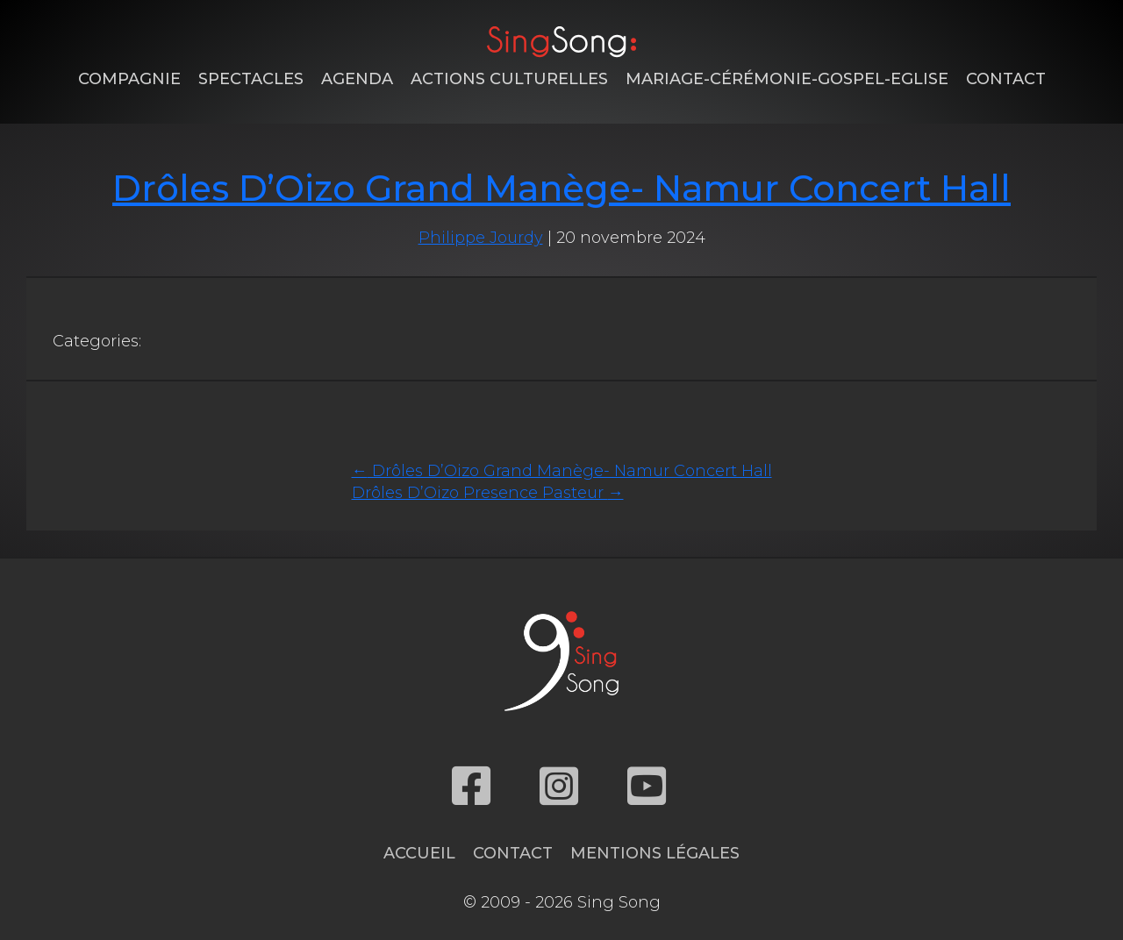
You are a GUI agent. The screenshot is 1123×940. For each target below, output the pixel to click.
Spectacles (251, 79)
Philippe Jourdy (480, 237)
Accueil (419, 853)
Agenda (357, 79)
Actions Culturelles (509, 79)
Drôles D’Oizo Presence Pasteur (488, 492)
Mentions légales (655, 853)
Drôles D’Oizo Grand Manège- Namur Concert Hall (561, 188)
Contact (1006, 79)
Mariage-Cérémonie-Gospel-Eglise (787, 79)
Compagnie (129, 79)
